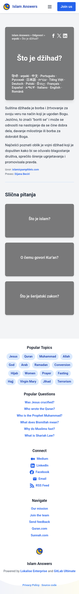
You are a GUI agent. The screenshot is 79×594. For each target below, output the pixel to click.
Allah (66, 356)
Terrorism (64, 381)
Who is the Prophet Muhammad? (39, 415)
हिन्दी (15, 76)
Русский (18, 80)
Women (30, 373)
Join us (66, 6)
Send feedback (39, 522)
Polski (30, 84)
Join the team (39, 515)
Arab (24, 365)
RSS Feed (39, 486)
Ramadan (41, 365)
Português (47, 76)
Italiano (42, 87)
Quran (28, 356)
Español (17, 87)
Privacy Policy (31, 585)
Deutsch (17, 84)
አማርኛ (30, 87)
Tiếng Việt (56, 80)
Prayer (46, 373)
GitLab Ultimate (65, 571)
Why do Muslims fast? (39, 429)
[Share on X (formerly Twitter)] (59, 36)
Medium (39, 459)
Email (39, 479)
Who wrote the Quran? (39, 409)
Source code (49, 585)
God (12, 365)
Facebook (39, 472)
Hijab (14, 373)
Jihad (47, 381)
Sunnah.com (39, 535)
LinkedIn (39, 466)
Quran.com (39, 528)
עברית (42, 80)
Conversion (62, 365)
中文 (35, 76)
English (55, 87)
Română (17, 91)
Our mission (39, 508)
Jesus (13, 356)
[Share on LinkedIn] (65, 36)
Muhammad (47, 356)
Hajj (10, 381)
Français (53, 84)
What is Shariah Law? (39, 435)
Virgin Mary (28, 381)
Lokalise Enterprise (34, 571)
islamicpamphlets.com (25, 169)
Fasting (63, 373)
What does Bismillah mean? (39, 422)
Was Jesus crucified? (39, 402)
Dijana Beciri (22, 173)
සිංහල (41, 84)
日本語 (31, 80)
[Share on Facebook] (53, 36)
